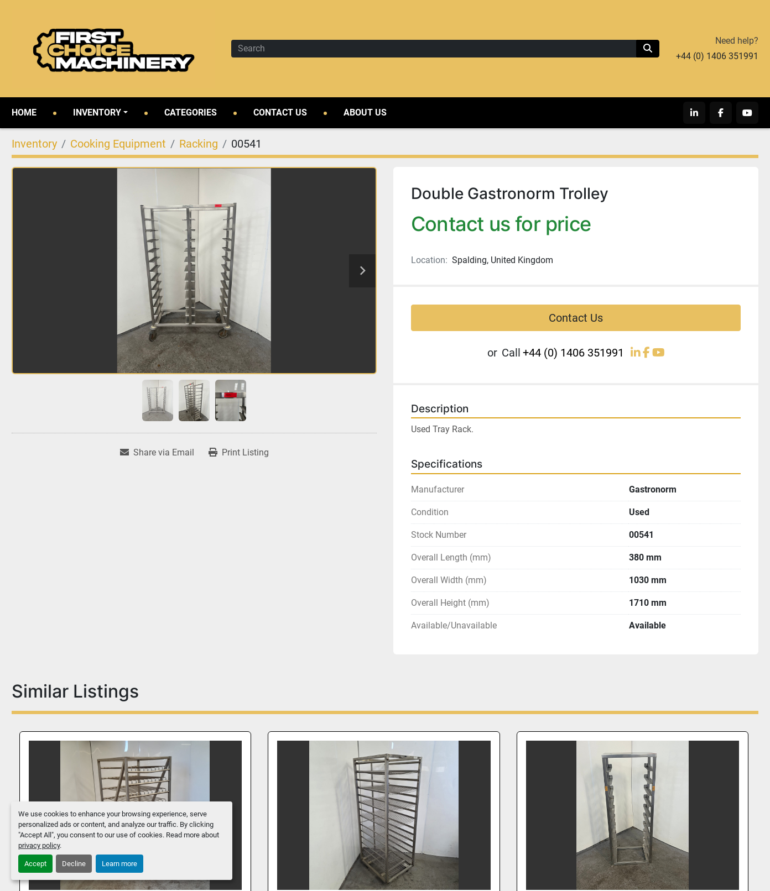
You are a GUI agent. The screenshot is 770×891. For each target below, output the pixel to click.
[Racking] (198, 143)
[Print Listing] (238, 452)
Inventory (97, 112)
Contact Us (280, 112)
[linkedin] (694, 113)
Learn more (119, 863)
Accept (35, 863)
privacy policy (39, 845)
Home (24, 112)
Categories (190, 112)
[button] (100, 112)
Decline (74, 863)
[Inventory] (34, 143)
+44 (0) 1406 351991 (717, 56)
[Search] (433, 48)
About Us (365, 112)
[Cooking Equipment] (118, 143)
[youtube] (747, 113)
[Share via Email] (157, 452)
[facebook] (721, 113)
